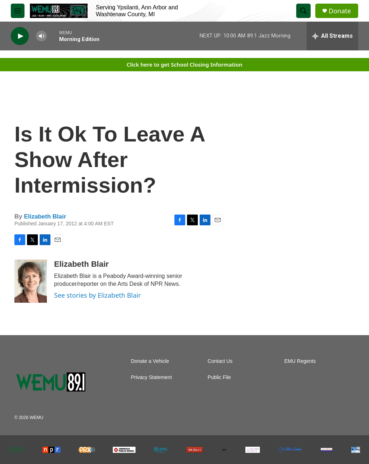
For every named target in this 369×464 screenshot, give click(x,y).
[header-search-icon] (303, 11)
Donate (340, 11)
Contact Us (220, 361)
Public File (219, 377)
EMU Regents (300, 361)
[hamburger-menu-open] (18, 11)
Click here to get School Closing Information (184, 64)
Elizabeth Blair (45, 216)
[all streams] (332, 36)
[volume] (41, 36)
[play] (20, 36)
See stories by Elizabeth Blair (97, 295)
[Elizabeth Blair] (30, 281)
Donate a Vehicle (150, 361)
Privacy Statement (151, 377)
